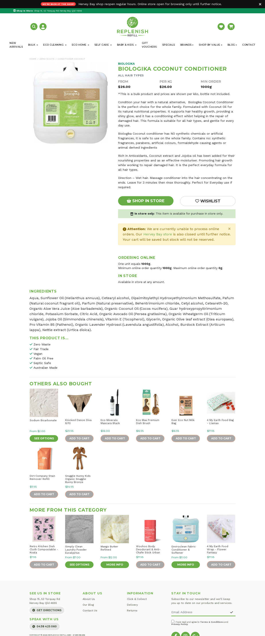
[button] (34, 26)
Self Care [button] (102, 44)
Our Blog (88, 604)
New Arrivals (16, 44)
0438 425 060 (44, 626)
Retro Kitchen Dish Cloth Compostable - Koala (44, 549)
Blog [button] (231, 44)
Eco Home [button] (79, 44)
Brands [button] (186, 44)
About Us (89, 599)
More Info (114, 564)
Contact (248, 44)
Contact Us (90, 610)
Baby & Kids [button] (125, 44)
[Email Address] (199, 612)
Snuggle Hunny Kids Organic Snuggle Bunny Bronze (78, 479)
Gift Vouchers (149, 44)
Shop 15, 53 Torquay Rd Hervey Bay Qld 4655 (47, 11)
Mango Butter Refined (109, 548)
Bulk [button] (32, 44)
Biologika (126, 63)
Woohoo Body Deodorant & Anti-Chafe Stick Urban (148, 549)
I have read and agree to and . (199, 622)
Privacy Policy (179, 624)
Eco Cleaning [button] (53, 44)
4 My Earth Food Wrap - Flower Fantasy (217, 549)
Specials (168, 44)
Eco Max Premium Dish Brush (147, 422)
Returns (132, 610)
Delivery (132, 604)
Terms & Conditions (212, 622)
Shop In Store (146, 200)
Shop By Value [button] (209, 44)
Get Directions (46, 610)
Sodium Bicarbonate (43, 420)
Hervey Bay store (157, 234)
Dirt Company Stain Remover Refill (42, 477)
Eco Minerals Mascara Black (110, 422)
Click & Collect (137, 599)
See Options (44, 438)
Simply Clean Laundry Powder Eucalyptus (76, 549)
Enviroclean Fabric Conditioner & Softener (183, 549)
